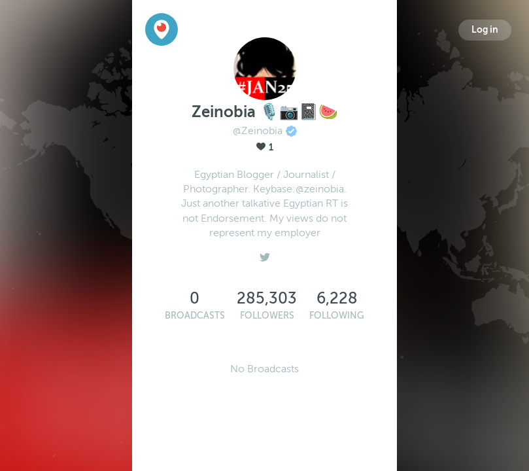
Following (336, 316)
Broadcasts (195, 316)
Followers (267, 316)
